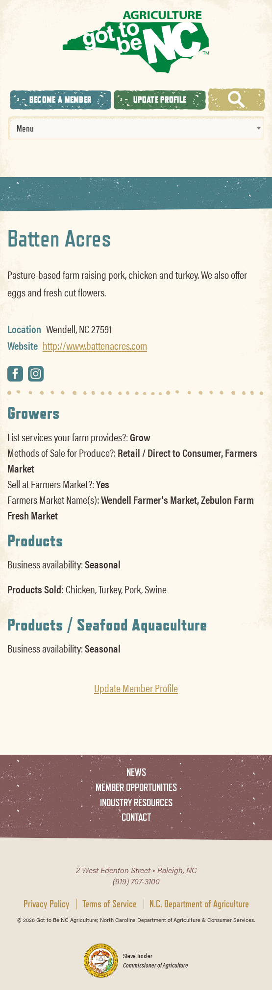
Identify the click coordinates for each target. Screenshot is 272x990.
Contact (136, 817)
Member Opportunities (136, 787)
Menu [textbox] (25, 128)
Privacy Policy (47, 904)
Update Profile (159, 99)
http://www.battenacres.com (95, 345)
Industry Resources (136, 802)
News (136, 772)
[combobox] (136, 128)
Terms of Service (109, 904)
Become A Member (60, 99)
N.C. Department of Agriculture (199, 904)
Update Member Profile (136, 688)
